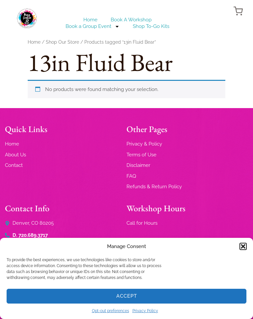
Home (90, 20)
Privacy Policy (145, 310)
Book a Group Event (93, 26)
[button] (243, 246)
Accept (126, 296)
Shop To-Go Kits (151, 26)
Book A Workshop (131, 20)
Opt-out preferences (110, 310)
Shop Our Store (62, 42)
